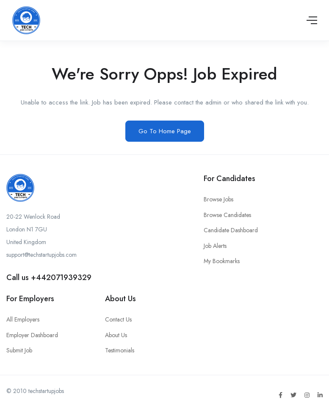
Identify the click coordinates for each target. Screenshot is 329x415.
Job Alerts (215, 246)
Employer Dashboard (32, 335)
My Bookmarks (222, 261)
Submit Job (19, 350)
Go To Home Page (164, 131)
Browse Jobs (218, 199)
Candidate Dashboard (231, 230)
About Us (116, 335)
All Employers (22, 319)
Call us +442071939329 (48, 277)
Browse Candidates (227, 215)
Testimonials (119, 350)
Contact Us (118, 319)
